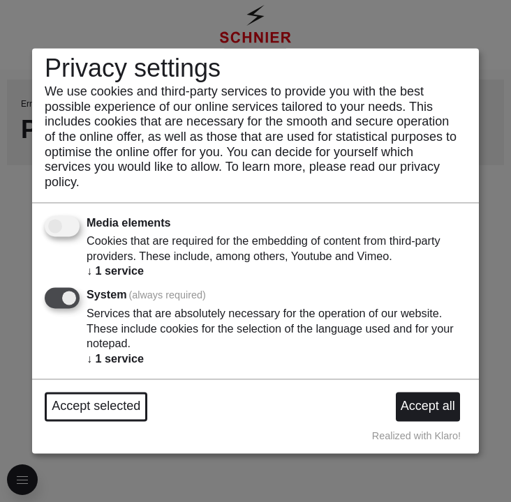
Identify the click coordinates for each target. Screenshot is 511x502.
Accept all (428, 406)
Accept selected (96, 406)
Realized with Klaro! (416, 435)
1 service (115, 271)
